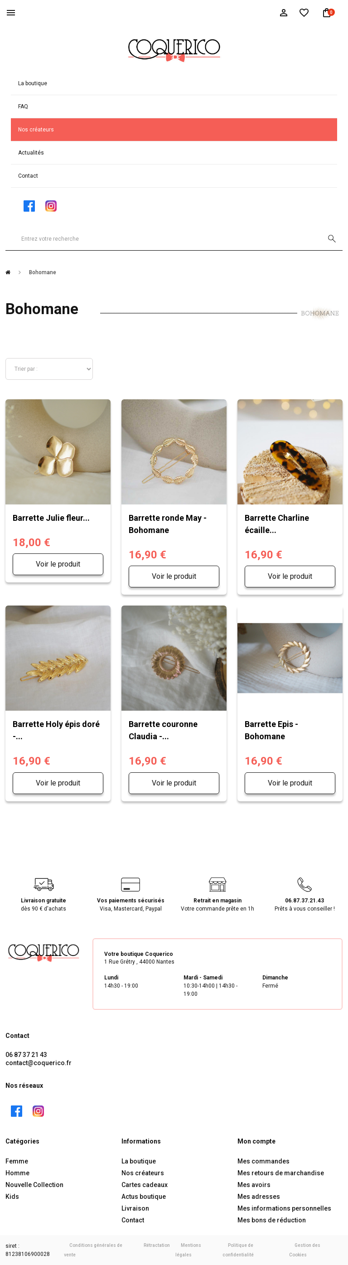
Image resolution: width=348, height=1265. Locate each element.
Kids (12, 1196)
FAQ (23, 106)
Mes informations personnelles (284, 1208)
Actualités (31, 153)
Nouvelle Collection (34, 1184)
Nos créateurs (36, 129)
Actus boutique (143, 1196)
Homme (17, 1173)
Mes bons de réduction (271, 1220)
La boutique (32, 83)
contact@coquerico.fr (38, 1062)
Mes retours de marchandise (280, 1173)
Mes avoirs (254, 1184)
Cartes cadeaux (144, 1184)
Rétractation (157, 1245)
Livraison (135, 1208)
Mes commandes (263, 1161)
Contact (28, 176)
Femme (16, 1161)
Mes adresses (258, 1196)
